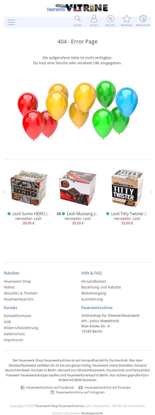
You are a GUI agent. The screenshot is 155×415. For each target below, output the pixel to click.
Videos (9, 287)
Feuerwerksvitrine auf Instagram (78, 392)
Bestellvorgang (93, 293)
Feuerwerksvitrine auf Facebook (47, 387)
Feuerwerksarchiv (18, 299)
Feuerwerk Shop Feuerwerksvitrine (59, 406)
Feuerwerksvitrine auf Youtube (105, 387)
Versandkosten (93, 281)
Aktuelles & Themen (20, 293)
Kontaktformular (17, 315)
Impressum (13, 339)
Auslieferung (92, 299)
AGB (7, 321)
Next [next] (151, 192)
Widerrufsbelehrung (21, 327)
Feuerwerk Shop (17, 281)
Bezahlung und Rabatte (101, 287)
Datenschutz (14, 333)
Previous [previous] (4, 192)
